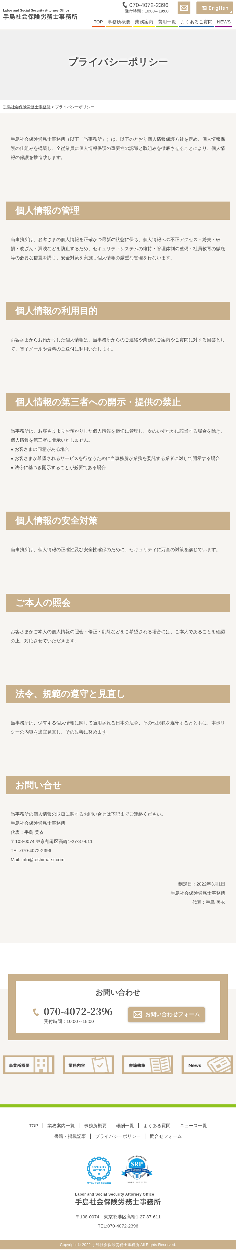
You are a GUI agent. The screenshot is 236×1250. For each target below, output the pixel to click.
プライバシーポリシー (118, 1136)
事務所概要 (119, 22)
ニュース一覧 (193, 1125)
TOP (98, 22)
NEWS (224, 22)
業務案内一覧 (61, 1125)
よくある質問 (157, 1125)
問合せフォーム (166, 1136)
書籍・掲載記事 (70, 1136)
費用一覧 (167, 22)
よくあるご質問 (197, 22)
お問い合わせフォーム (173, 1014)
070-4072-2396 (148, 5)
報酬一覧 (125, 1125)
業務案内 (144, 22)
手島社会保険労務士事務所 (40, 15)
